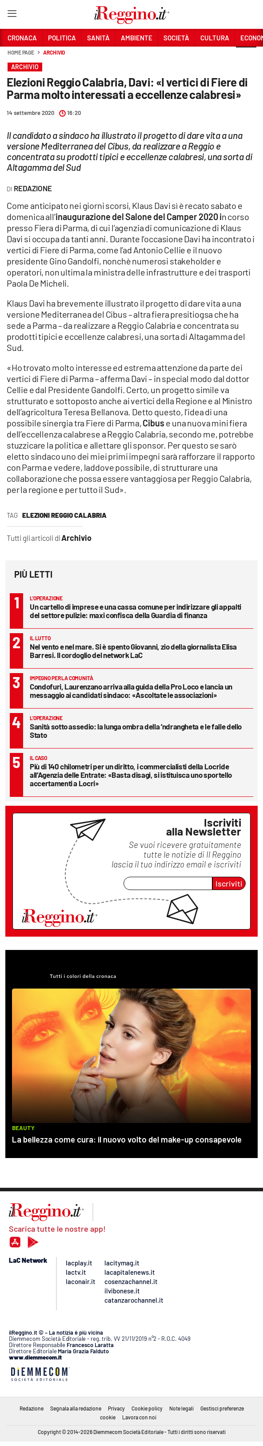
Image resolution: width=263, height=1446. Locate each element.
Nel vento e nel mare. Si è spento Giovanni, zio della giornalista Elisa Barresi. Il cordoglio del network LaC (133, 650)
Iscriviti (229, 883)
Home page (21, 52)
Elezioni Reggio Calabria (64, 515)
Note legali (181, 1408)
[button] (246, 57)
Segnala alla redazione (75, 1408)
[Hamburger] (12, 15)
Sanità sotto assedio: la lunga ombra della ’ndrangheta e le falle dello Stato (136, 730)
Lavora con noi (139, 1417)
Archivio (54, 52)
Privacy (116, 1408)
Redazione (32, 1408)
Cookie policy (147, 1408)
